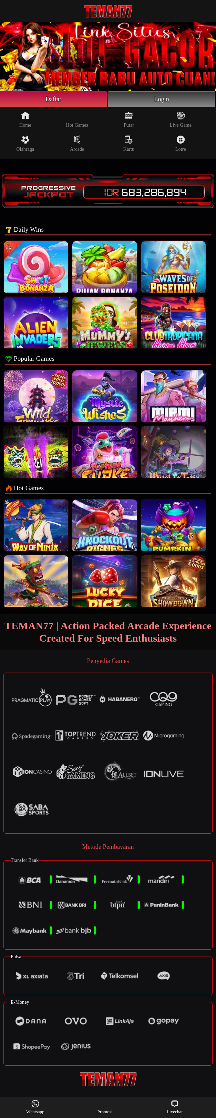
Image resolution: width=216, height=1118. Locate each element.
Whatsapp (35, 1106)
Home (25, 119)
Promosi (105, 1106)
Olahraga (25, 143)
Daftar (53, 99)
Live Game (181, 119)
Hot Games (77, 119)
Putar (129, 119)
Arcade (77, 143)
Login (161, 99)
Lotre (180, 143)
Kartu (128, 143)
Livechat (175, 1106)
